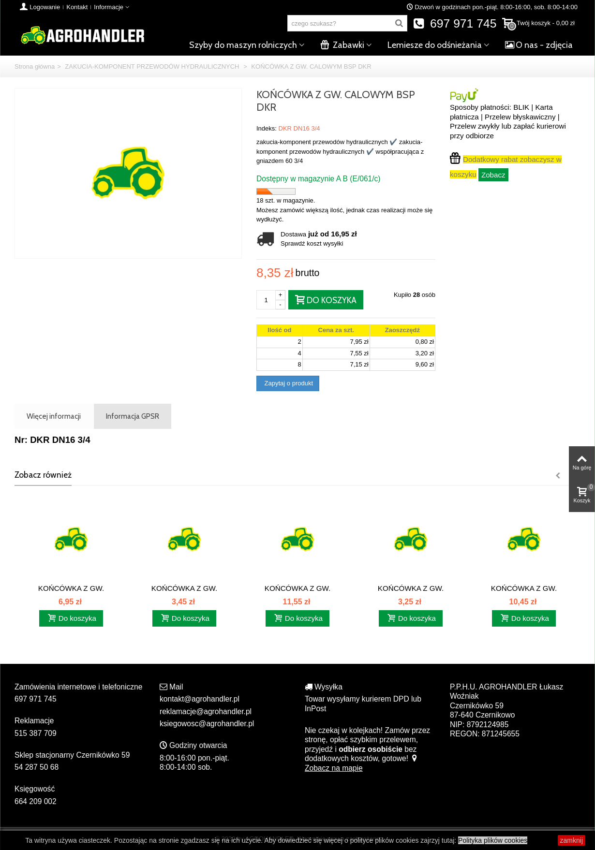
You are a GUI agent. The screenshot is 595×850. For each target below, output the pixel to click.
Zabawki (342, 45)
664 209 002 (36, 801)
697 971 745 (455, 23)
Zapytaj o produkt (288, 383)
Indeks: (266, 128)
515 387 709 (36, 733)
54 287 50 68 (37, 767)
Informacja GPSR (132, 416)
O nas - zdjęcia (539, 45)
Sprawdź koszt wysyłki (312, 243)
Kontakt (77, 7)
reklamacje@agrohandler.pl (206, 711)
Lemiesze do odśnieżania (434, 45)
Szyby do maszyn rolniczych (243, 45)
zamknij (571, 840)
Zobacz (493, 175)
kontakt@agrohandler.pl (199, 699)
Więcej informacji (54, 416)
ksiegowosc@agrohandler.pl (207, 723)
